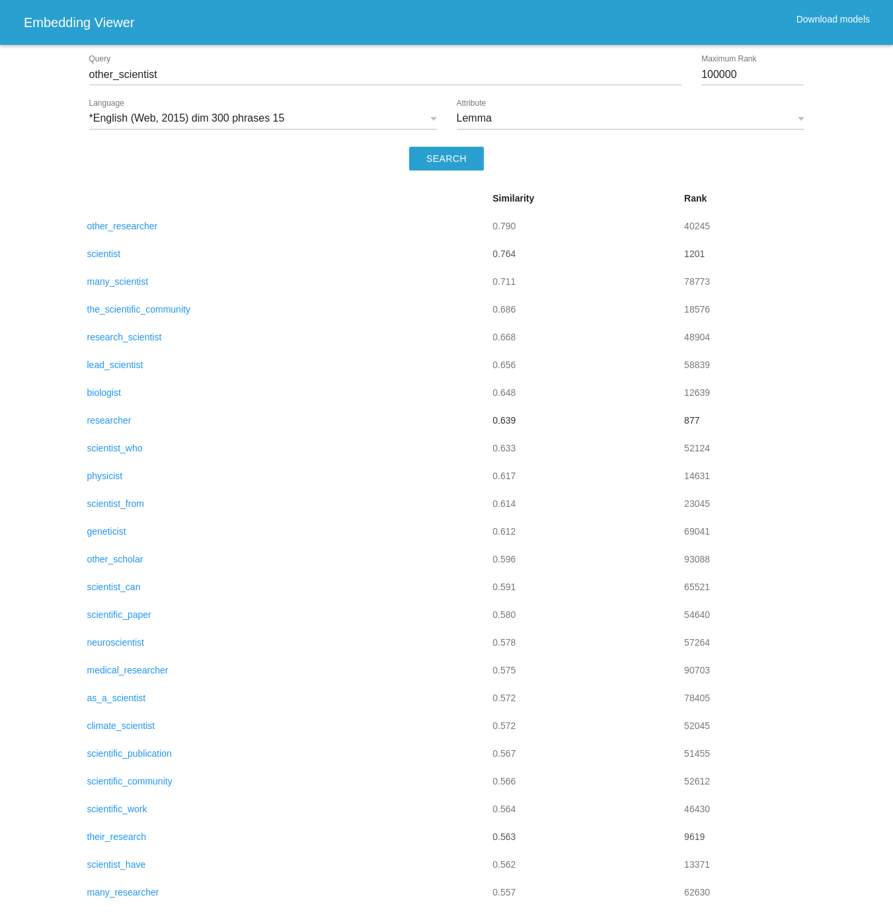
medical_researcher (128, 670)
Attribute (471, 103)
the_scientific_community (138, 309)
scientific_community (130, 781)
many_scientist (118, 281)
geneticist (106, 531)
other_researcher (122, 226)
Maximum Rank (728, 58)
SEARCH (446, 158)
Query (100, 58)
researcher (109, 420)
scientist (104, 254)
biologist (104, 392)
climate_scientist (121, 725)
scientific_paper (119, 614)
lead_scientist (115, 365)
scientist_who (115, 448)
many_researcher (123, 892)
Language (106, 103)
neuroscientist (115, 642)
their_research (117, 836)
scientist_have (116, 864)
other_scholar (115, 559)
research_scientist (124, 337)
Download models (833, 19)
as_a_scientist (116, 698)
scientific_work (117, 809)
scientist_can (114, 587)
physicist (105, 476)
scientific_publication (129, 753)
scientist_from (115, 503)
